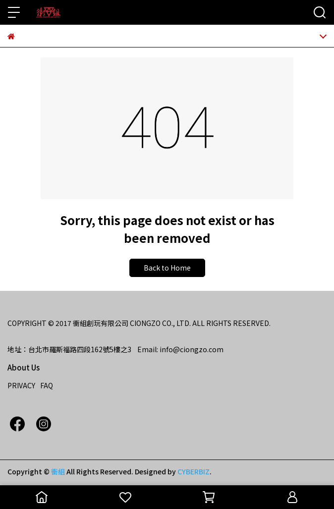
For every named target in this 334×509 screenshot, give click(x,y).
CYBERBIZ (193, 471)
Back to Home (167, 268)
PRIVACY (21, 385)
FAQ (46, 385)
